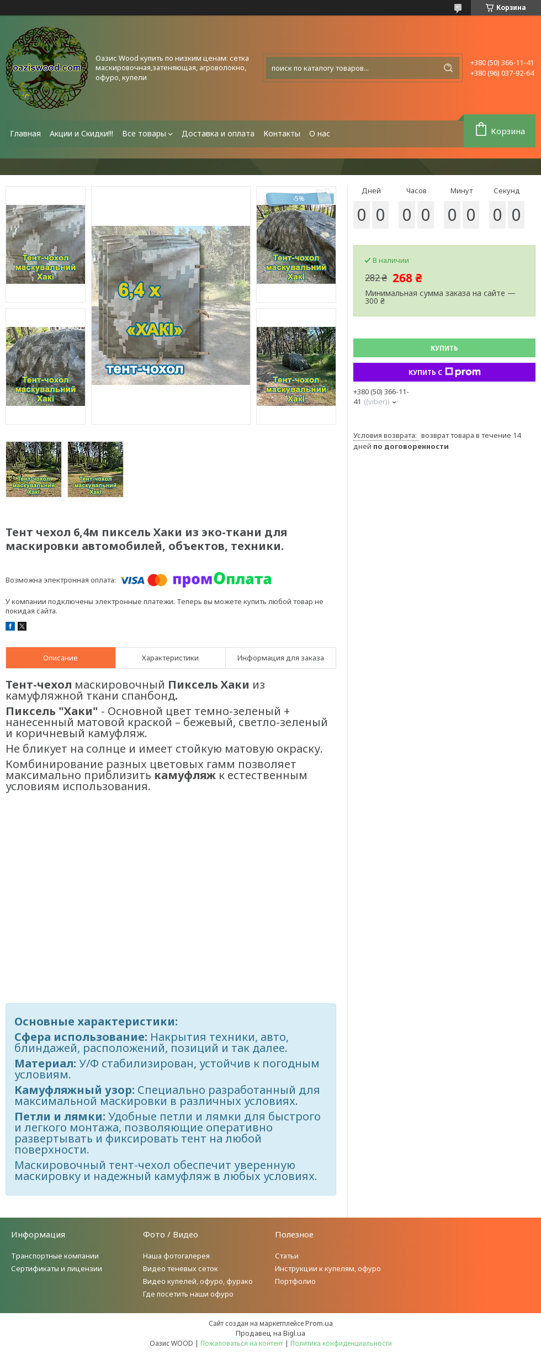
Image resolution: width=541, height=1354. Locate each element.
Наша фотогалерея (176, 1256)
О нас (319, 133)
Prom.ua (319, 1323)
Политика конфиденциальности (341, 1343)
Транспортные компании (55, 1256)
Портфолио (295, 1281)
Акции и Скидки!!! (81, 133)
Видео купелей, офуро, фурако (198, 1281)
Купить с (445, 372)
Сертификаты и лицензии (56, 1268)
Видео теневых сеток (180, 1268)
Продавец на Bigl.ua (270, 1333)
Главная (25, 133)
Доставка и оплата (218, 133)
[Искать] (448, 68)
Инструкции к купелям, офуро (328, 1268)
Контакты (281, 133)
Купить (444, 348)
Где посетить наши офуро (188, 1294)
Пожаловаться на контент (241, 1343)
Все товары (144, 133)
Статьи (287, 1256)
